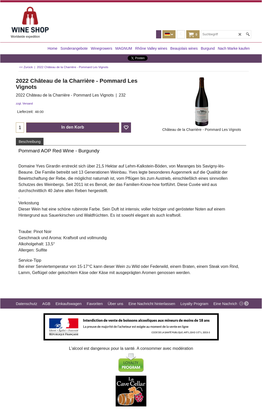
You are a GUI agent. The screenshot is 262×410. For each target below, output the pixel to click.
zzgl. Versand (24, 103)
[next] (246, 303)
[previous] (241, 303)
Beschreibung (30, 142)
